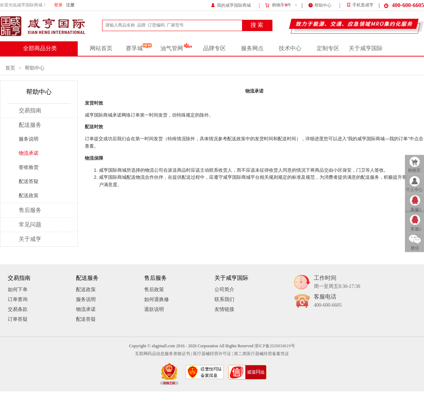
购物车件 (278, 5)
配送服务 (30, 125)
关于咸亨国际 (366, 48)
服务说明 (29, 139)
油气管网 (176, 48)
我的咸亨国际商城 (231, 5)
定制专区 (328, 48)
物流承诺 (29, 153)
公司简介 (224, 289)
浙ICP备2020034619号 (274, 346)
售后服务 (30, 210)
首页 (10, 68)
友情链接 (224, 309)
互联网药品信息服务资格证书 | (163, 354)
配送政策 (29, 195)
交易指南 (30, 110)
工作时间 (337, 282)
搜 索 (257, 25)
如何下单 (18, 289)
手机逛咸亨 (359, 5)
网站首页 (101, 48)
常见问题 (30, 225)
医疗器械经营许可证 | (213, 354)
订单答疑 (18, 319)
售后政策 (154, 289)
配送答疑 (29, 181)
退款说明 (154, 309)
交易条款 (18, 309)
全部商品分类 (40, 48)
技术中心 (290, 48)
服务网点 (252, 48)
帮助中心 (319, 5)
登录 (58, 5)
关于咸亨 (30, 239)
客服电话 (328, 301)
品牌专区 (214, 48)
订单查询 (18, 299)
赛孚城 (139, 48)
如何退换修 (156, 299)
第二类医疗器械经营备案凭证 (261, 354)
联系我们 (224, 299)
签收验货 (29, 167)
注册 (70, 5)
